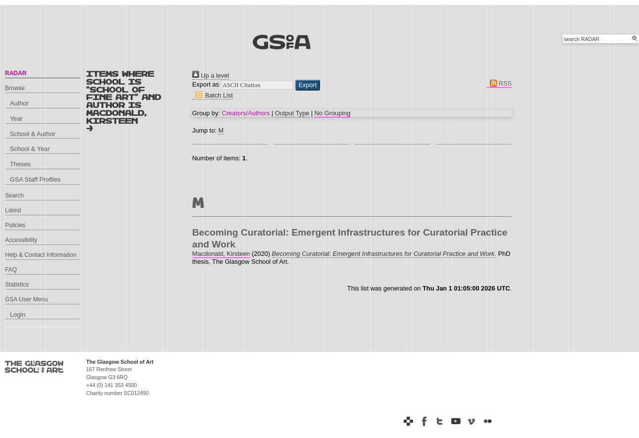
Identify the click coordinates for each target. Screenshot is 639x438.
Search (14, 195)
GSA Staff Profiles (35, 179)
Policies (15, 225)
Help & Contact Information (40, 254)
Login (17, 314)
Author (19, 103)
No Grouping (333, 113)
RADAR (15, 73)
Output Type (292, 113)
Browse (15, 88)
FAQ (11, 269)
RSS (499, 83)
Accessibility (21, 240)
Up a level (210, 75)
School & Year (30, 148)
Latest (13, 210)
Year (16, 118)
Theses (20, 164)
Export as (205, 84)
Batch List (212, 95)
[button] (307, 85)
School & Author (32, 134)
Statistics (17, 284)
